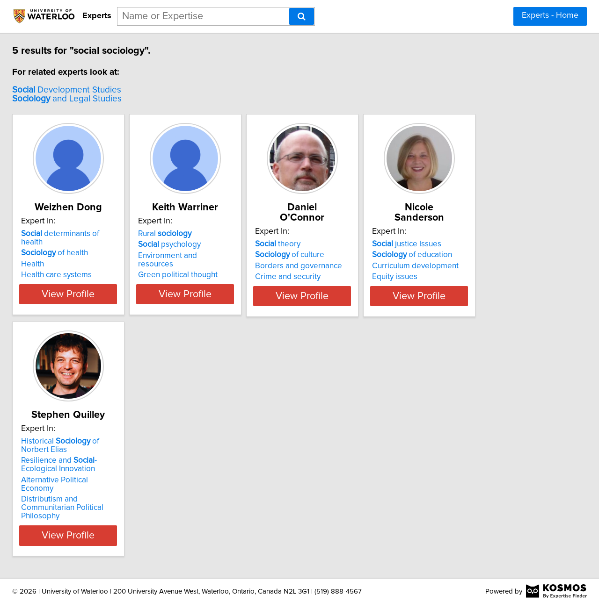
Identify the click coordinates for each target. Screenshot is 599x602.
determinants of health (78, 233)
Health (39, 255)
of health (61, 244)
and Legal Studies (73, 98)
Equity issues (471, 266)
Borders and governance (351, 255)
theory (331, 233)
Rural (194, 233)
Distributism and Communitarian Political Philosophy (83, 510)
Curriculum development (492, 255)
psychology (199, 244)
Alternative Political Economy (78, 495)
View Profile (86, 311)
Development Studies (73, 90)
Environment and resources (216, 255)
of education (489, 244)
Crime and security (341, 266)
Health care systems (63, 266)
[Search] (301, 16)
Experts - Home (550, 15)
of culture (343, 244)
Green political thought (208, 266)
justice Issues (483, 233)
